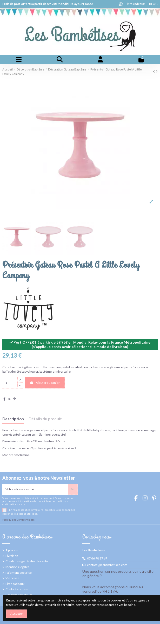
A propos (11, 550)
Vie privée (12, 578)
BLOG (153, 4)
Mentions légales (17, 567)
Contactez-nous (16, 589)
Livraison (11, 556)
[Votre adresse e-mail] (35, 489)
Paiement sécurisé (18, 573)
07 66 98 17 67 (97, 558)
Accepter (16, 613)
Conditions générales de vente (26, 561)
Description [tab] (13, 419)
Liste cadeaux (135, 4)
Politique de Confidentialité (18, 519)
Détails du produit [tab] (45, 419)
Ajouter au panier (45, 383)
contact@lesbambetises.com (107, 565)
